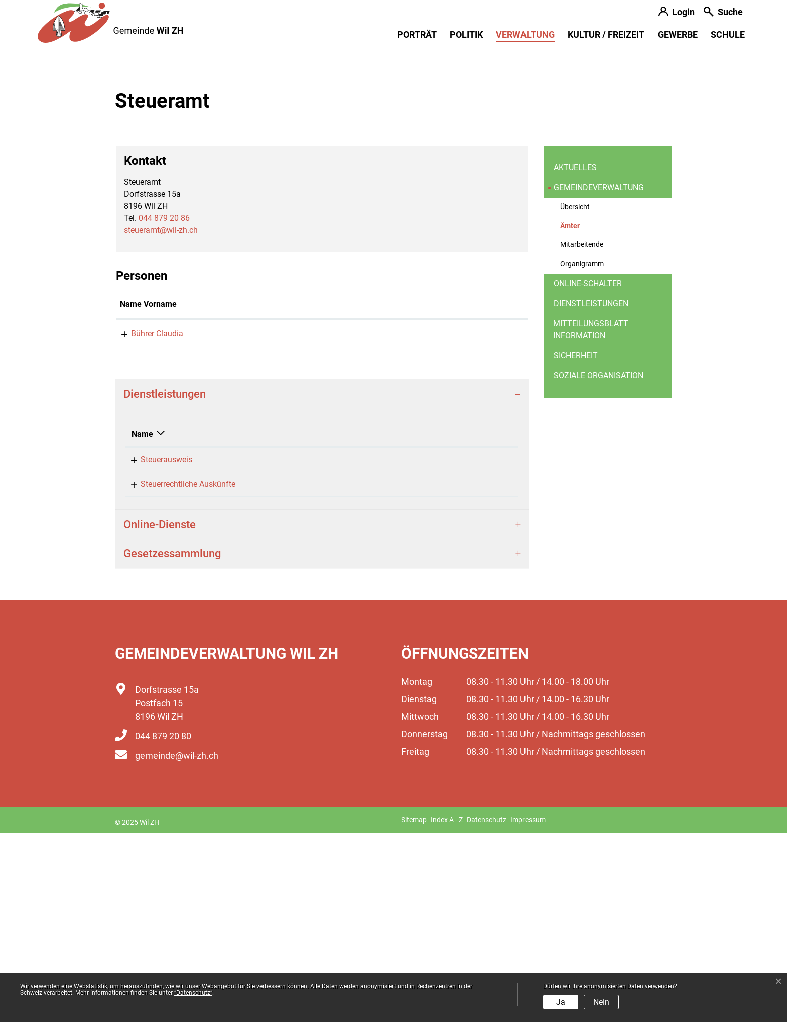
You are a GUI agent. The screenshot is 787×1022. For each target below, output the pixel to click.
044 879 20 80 (163, 925)
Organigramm (582, 452)
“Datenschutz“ (193, 992)
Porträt (417, 34)
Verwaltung (525, 34)
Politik (466, 34)
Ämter (585, 418)
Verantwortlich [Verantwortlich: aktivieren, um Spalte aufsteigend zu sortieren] (330, 622)
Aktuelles (575, 356)
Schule (728, 34)
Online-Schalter (588, 472)
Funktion (273, 492)
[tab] (322, 582)
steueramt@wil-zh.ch (161, 419)
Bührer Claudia (146, 522)
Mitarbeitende (581, 433)
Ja (560, 1002)
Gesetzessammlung (172, 742)
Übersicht (575, 396)
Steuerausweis (157, 648)
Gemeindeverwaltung (599, 376)
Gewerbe (678, 34)
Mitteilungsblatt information (590, 518)
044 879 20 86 (164, 407)
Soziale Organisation (598, 564)
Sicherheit (576, 544)
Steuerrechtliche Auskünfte (179, 673)
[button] (723, 13)
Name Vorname (148, 492)
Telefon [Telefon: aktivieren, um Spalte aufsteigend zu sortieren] (436, 622)
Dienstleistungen (591, 492)
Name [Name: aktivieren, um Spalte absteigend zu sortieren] (142, 622)
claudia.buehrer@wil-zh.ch (395, 522)
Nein (601, 1002)
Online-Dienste (159, 713)
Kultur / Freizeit (606, 34)
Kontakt (363, 492)
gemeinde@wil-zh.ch (176, 944)
